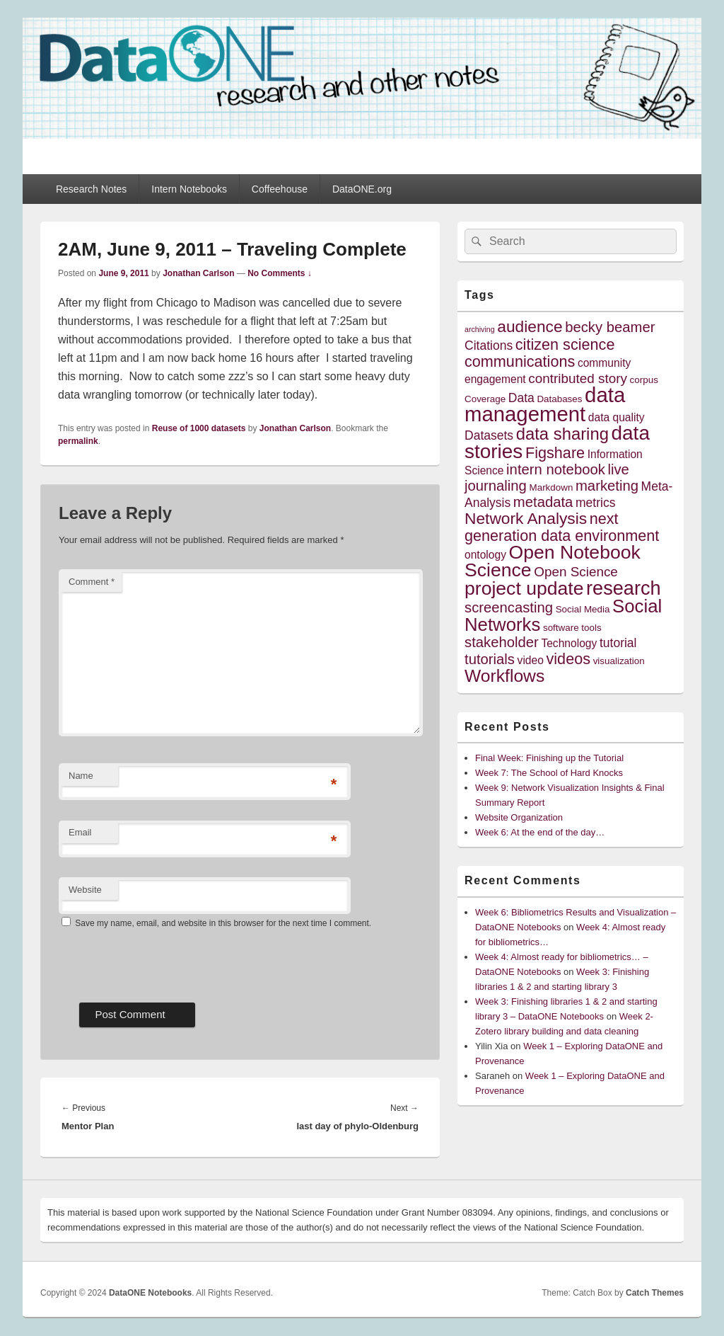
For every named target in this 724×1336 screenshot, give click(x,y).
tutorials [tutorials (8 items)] (490, 659)
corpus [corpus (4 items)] (644, 380)
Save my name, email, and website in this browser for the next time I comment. (223, 923)
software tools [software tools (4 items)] (572, 627)
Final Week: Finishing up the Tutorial (549, 758)
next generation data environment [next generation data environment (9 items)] (562, 527)
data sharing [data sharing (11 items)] (562, 433)
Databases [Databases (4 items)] (559, 399)
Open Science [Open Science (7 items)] (576, 571)
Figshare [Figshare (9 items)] (555, 453)
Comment (92, 581)
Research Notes (91, 189)
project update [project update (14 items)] (524, 588)
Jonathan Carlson (198, 273)
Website (85, 889)
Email (80, 832)
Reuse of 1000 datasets (199, 428)
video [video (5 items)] (531, 660)
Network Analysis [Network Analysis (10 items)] (526, 518)
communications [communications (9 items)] (520, 361)
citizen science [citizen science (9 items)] (565, 344)
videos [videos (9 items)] (569, 659)
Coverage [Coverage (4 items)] (485, 399)
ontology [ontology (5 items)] (485, 555)
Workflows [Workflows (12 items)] (504, 675)
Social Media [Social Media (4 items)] (583, 609)
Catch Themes (655, 1293)
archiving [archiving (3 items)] (480, 329)
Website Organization (519, 817)
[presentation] (166, 960)
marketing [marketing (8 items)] (607, 485)
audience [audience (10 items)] (529, 326)
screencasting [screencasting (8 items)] (509, 607)
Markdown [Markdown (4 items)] (551, 487)
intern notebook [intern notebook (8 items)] (555, 469)
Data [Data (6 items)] (521, 398)
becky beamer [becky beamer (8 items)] (610, 327)
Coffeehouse (280, 189)
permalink (78, 441)
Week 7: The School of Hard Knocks (549, 772)
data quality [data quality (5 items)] (616, 417)
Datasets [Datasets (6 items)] (489, 435)
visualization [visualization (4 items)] (619, 661)
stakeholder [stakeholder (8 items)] (502, 642)
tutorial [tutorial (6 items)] (618, 643)
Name (81, 775)
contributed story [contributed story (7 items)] (577, 378)
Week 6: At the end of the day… (540, 832)
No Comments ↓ (279, 273)
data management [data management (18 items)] (545, 404)
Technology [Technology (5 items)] (569, 643)
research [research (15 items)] (623, 588)
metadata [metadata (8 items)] (543, 502)
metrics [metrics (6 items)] (595, 503)
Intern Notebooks (189, 189)
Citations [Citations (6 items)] (489, 345)
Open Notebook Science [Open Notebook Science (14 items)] (553, 561)
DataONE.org (362, 189)
